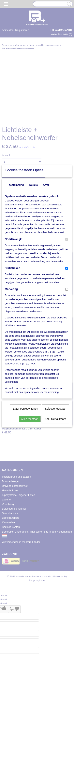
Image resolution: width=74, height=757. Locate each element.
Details (33, 241)
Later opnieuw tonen (25, 465)
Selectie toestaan (55, 465)
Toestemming (15, 241)
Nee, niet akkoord (55, 475)
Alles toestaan (29, 475)
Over (46, 241)
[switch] (66, 296)
